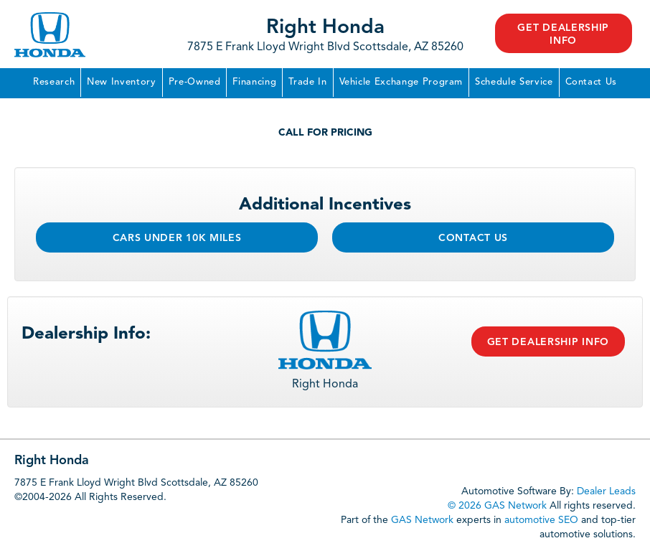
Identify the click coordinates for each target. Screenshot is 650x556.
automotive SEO (541, 520)
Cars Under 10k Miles (177, 238)
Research (54, 82)
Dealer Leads (606, 491)
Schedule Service (513, 82)
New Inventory (121, 82)
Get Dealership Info (563, 34)
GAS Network (422, 520)
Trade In (307, 82)
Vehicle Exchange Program (401, 82)
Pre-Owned (195, 82)
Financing (254, 82)
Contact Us (591, 82)
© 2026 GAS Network (497, 506)
